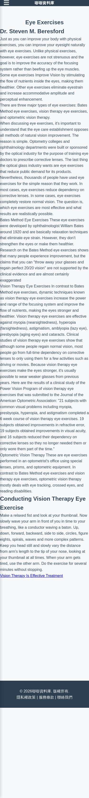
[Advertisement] (44, 625)
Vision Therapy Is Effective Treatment (31, 576)
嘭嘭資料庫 (44, 3)
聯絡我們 (64, 697)
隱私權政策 (26, 697)
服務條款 (46, 697)
